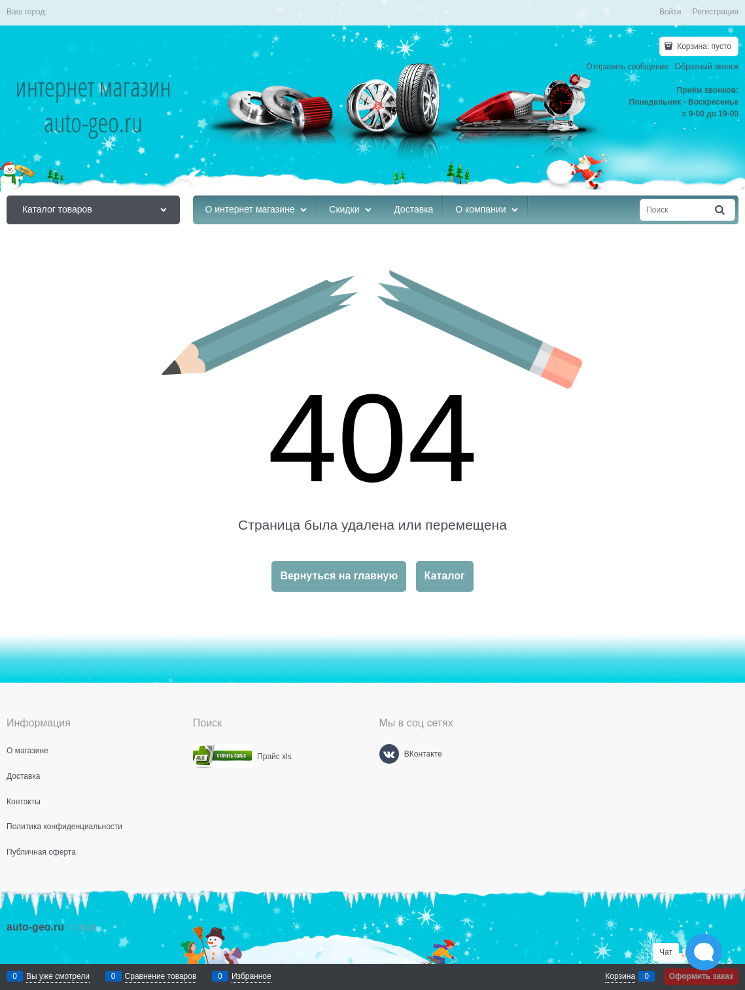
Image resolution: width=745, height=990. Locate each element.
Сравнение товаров (161, 976)
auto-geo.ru (35, 926)
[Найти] (720, 210)
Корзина (620, 976)
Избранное (251, 976)
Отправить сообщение (627, 66)
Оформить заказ (701, 976)
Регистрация (715, 11)
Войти (670, 11)
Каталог (444, 575)
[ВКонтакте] (389, 754)
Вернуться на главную (339, 575)
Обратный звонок (706, 66)
